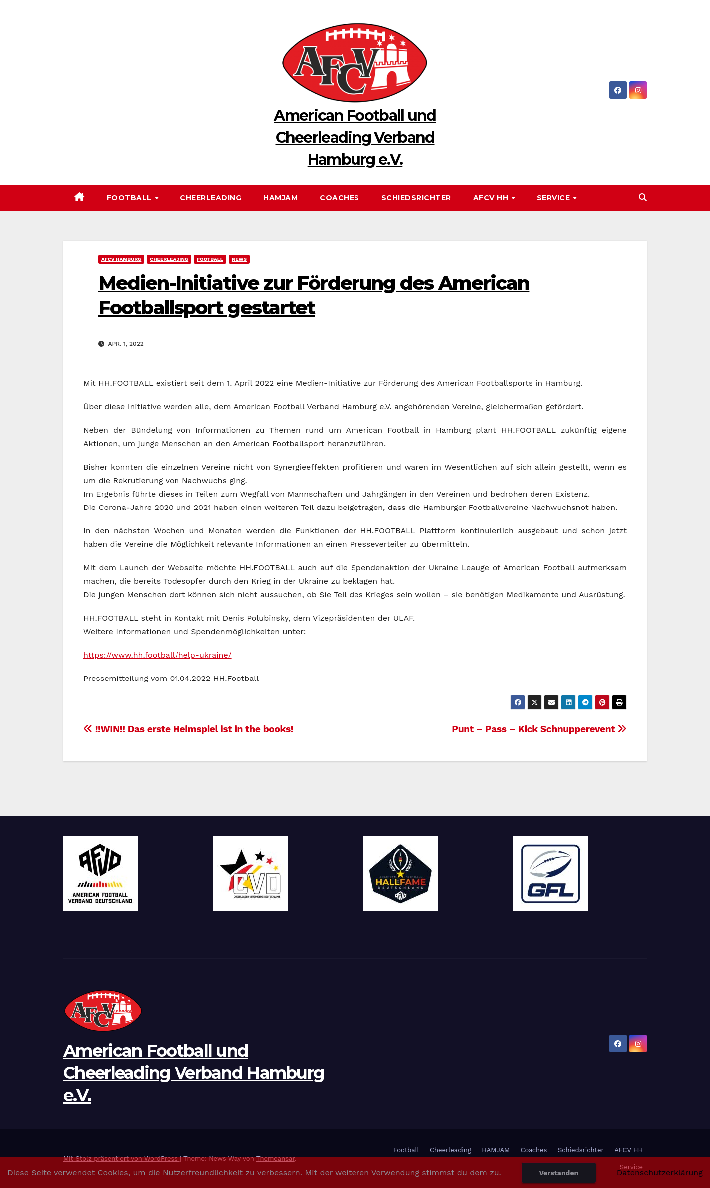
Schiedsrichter (416, 197)
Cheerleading (210, 197)
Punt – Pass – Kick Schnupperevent (539, 729)
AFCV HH (492, 197)
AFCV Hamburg (121, 259)
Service (554, 197)
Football (130, 197)
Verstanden (558, 1173)
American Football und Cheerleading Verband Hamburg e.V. (355, 137)
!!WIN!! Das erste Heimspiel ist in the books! (188, 729)
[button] (643, 197)
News (239, 259)
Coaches (339, 197)
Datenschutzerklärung (660, 1172)
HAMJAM (280, 197)
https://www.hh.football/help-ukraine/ (157, 655)
